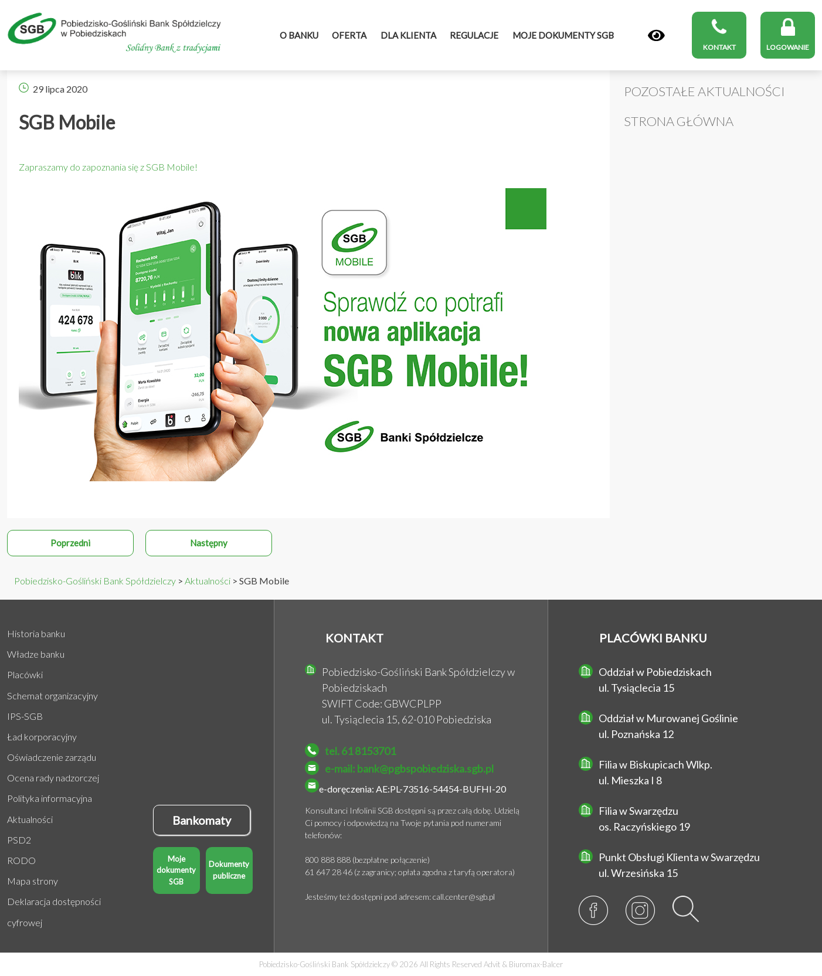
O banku (299, 35)
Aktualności (30, 819)
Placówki (25, 674)
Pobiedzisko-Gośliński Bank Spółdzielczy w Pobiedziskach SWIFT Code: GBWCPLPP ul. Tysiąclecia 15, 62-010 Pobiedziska (418, 695)
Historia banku (36, 633)
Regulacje (474, 35)
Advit (492, 964)
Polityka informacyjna (49, 798)
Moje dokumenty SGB (176, 870)
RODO (21, 860)
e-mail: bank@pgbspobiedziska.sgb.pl (409, 768)
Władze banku (35, 653)
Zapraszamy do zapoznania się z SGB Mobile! (108, 166)
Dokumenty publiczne (229, 869)
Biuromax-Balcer (536, 964)
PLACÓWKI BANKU (653, 638)
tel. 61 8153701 (360, 750)
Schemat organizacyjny (52, 695)
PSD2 (19, 839)
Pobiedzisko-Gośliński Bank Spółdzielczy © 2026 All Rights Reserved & (411, 964)
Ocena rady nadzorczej (53, 777)
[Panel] (656, 35)
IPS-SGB (25, 716)
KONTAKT (354, 638)
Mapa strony (32, 880)
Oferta (349, 35)
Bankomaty (201, 820)
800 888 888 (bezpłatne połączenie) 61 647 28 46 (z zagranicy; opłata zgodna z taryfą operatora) (410, 866)
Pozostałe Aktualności (704, 91)
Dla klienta (408, 35)
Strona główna (678, 121)
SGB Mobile (67, 122)
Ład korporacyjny (42, 736)
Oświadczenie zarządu (51, 757)
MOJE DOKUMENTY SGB (563, 35)
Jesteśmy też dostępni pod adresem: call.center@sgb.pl (400, 897)
